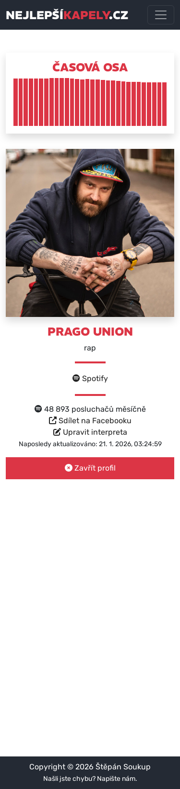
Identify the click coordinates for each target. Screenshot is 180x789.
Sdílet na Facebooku (90, 420)
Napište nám (116, 779)
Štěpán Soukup (123, 766)
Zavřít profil (90, 468)
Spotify (90, 378)
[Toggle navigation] (160, 14)
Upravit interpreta (90, 432)
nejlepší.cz (67, 15)
